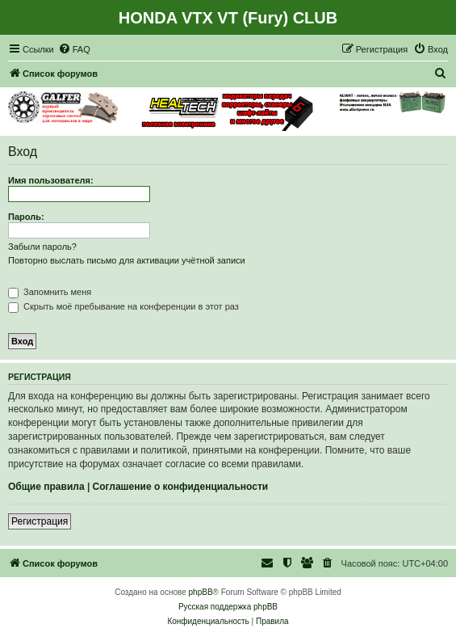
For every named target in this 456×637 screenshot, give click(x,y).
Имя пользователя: (51, 180)
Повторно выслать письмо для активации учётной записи (126, 260)
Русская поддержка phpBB (228, 606)
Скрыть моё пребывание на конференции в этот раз (123, 306)
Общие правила (46, 486)
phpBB (201, 592)
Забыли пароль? (42, 246)
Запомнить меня (49, 292)
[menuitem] (74, 49)
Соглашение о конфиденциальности (181, 486)
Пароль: (26, 216)
